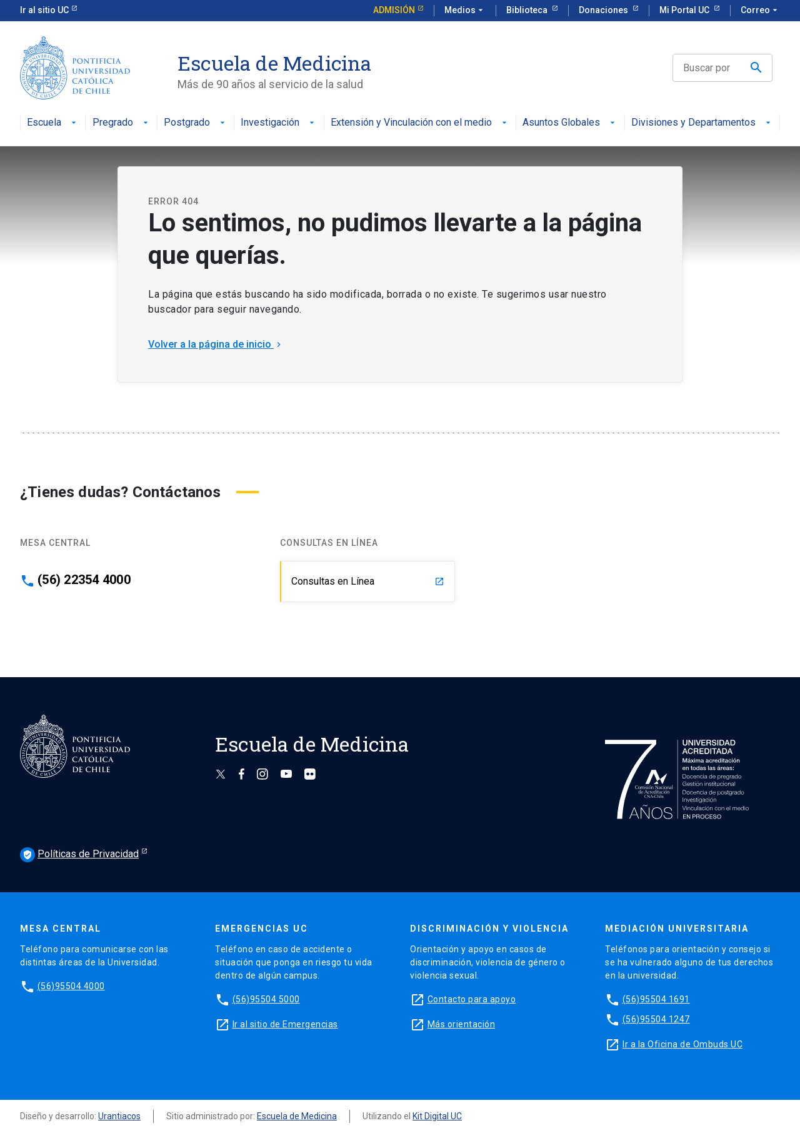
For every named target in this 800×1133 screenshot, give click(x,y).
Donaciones (604, 10)
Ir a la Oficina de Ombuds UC (682, 1044)
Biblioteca (527, 10)
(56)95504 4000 (71, 986)
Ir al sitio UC (44, 10)
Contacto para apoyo (472, 999)
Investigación (279, 123)
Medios (465, 10)
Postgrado (196, 123)
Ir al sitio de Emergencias (285, 1024)
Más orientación (462, 1024)
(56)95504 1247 (656, 1019)
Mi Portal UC (685, 10)
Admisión (394, 10)
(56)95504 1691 (656, 999)
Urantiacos (119, 1116)
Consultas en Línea (367, 581)
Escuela (53, 123)
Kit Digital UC (437, 1116)
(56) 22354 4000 (84, 579)
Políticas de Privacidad (79, 854)
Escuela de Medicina (297, 1116)
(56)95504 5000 (266, 999)
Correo (760, 10)
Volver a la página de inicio (216, 344)
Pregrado (121, 123)
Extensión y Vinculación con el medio (420, 123)
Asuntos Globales (570, 123)
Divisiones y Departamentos (702, 123)
